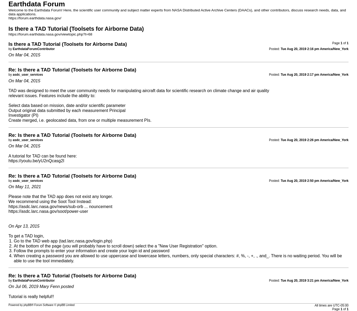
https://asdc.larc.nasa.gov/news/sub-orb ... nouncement (60, 206)
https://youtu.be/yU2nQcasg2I (36, 161)
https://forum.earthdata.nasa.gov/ (34, 18)
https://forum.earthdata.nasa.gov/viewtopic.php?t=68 (50, 34)
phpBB (28, 305)
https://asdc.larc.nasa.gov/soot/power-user (48, 211)
